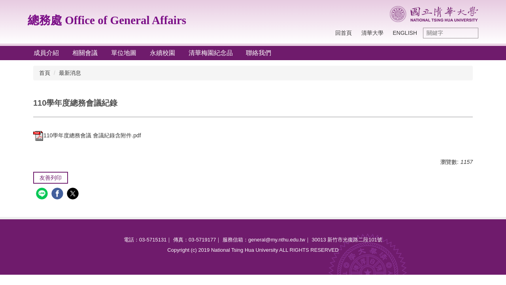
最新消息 (70, 73)
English (405, 33)
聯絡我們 (258, 52)
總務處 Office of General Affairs (107, 20)
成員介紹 (46, 52)
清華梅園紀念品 (211, 52)
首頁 (44, 73)
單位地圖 (123, 52)
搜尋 (470, 33)
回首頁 (343, 33)
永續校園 (162, 52)
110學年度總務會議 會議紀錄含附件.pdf (87, 135)
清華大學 (372, 33)
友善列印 (51, 178)
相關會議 (85, 52)
